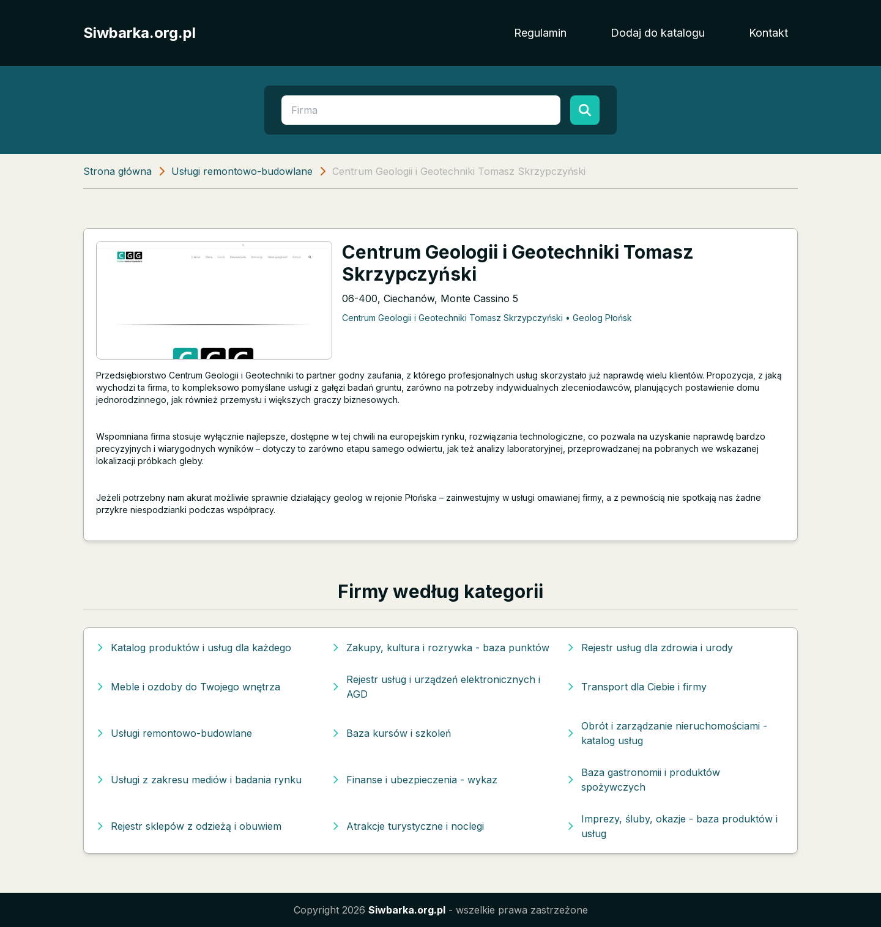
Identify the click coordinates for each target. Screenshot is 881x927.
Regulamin (540, 32)
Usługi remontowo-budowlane (242, 171)
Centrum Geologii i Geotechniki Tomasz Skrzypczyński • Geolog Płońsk (487, 317)
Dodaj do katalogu (658, 32)
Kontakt (768, 32)
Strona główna (117, 171)
